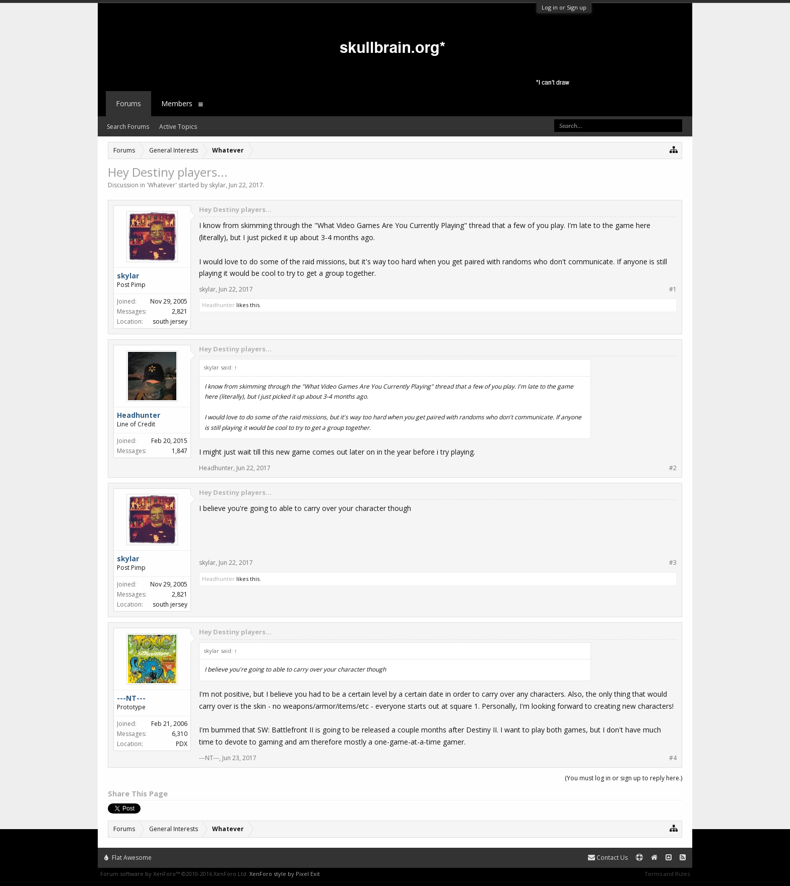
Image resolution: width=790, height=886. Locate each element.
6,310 (179, 733)
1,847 (179, 451)
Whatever (161, 185)
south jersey (170, 321)
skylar (217, 185)
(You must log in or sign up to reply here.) (623, 778)
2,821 (179, 311)
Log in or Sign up (564, 7)
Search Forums (128, 126)
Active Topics (178, 126)
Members (176, 103)
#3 (673, 563)
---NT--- (209, 758)
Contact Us (608, 857)
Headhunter (218, 305)
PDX (181, 744)
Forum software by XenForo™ (174, 873)
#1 (673, 289)
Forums (128, 103)
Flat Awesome (128, 857)
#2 (673, 468)
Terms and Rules (667, 873)
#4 (673, 758)
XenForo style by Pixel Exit (284, 873)
